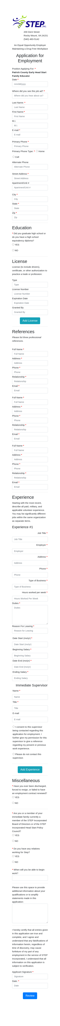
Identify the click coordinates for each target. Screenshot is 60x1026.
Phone (43, 568)
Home (40, 151)
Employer (41, 545)
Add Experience (30, 769)
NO (15, 250)
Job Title (42, 533)
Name (16, 690)
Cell (16, 157)
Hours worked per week (34, 592)
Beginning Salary (22, 649)
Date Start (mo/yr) (22, 638)
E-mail (16, 713)
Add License (29, 320)
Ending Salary (20, 672)
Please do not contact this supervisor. (27, 756)
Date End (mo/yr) (22, 660)
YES (15, 244)
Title (15, 702)
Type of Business (38, 580)
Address (42, 556)
